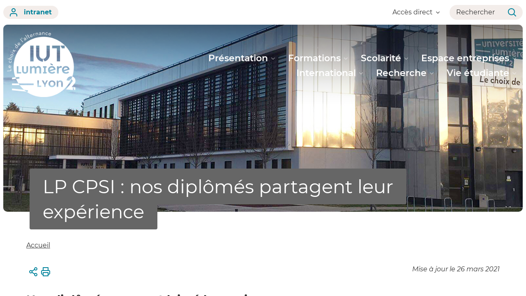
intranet (31, 12)
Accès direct (416, 12)
